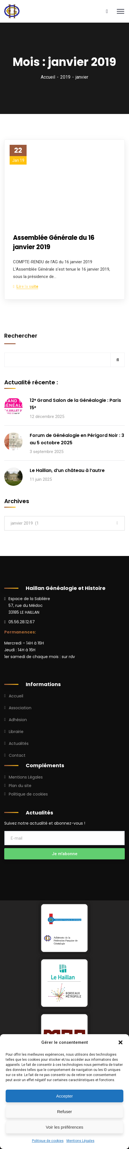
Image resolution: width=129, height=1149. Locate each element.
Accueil (48, 77)
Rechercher (20, 336)
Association (20, 708)
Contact (17, 755)
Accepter (64, 1096)
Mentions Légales (80, 1141)
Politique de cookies (48, 1141)
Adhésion (18, 720)
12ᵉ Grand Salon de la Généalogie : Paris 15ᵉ (75, 404)
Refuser (64, 1111)
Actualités (19, 743)
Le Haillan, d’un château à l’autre (67, 470)
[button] (120, 1042)
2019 (65, 77)
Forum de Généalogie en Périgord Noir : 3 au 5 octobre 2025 (77, 439)
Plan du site (20, 785)
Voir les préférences (64, 1127)
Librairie (16, 731)
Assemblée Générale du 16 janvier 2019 (53, 242)
